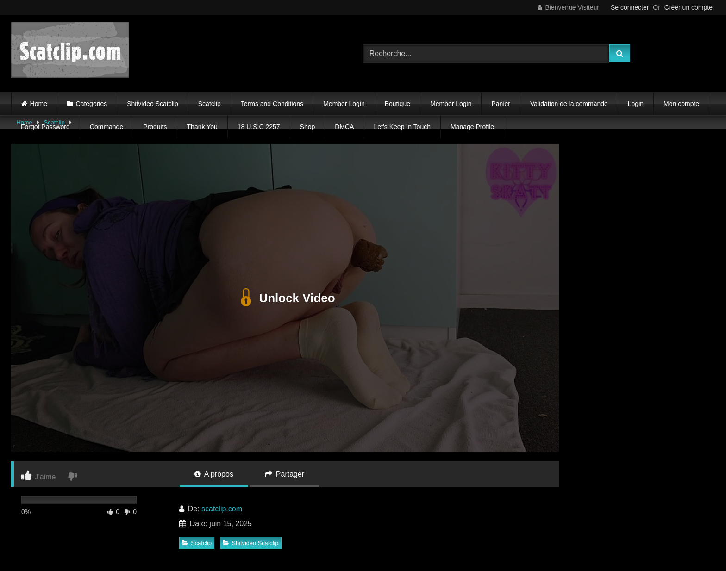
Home (38, 103)
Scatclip (209, 103)
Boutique (397, 103)
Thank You (202, 126)
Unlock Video (285, 298)
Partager (284, 474)
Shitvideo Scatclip (152, 103)
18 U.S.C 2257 (259, 126)
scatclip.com (221, 509)
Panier (500, 103)
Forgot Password (45, 126)
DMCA (344, 126)
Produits (155, 126)
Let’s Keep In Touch (402, 126)
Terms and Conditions (272, 103)
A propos (213, 474)
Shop (307, 126)
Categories (91, 103)
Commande (106, 126)
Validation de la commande (569, 103)
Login (636, 103)
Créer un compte (688, 7)
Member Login (344, 103)
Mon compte (681, 103)
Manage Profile (472, 126)
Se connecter (630, 7)
